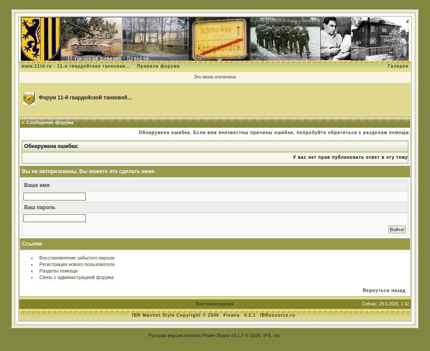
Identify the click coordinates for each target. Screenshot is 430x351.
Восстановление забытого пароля (76, 257)
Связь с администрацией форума (76, 277)
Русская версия (166, 335)
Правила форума (158, 66)
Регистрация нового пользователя (77, 264)
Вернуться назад (384, 290)
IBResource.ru (277, 315)
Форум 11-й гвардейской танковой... (85, 98)
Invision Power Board (207, 335)
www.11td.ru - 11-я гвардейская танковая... (76, 66)
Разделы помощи (58, 270)
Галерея (398, 66)
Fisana (232, 315)
